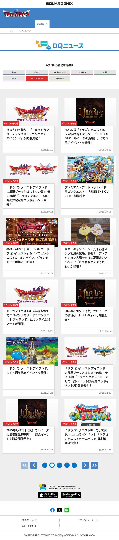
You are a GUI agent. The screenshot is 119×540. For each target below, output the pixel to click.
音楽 (14, 78)
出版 (105, 72)
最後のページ (94, 465)
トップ (10, 30)
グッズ (82, 72)
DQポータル (59, 78)
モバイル (59, 72)
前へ (33, 465)
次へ (85, 465)
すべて (14, 72)
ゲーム (37, 72)
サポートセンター (29, 526)
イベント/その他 (37, 78)
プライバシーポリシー (89, 520)
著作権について (29, 520)
